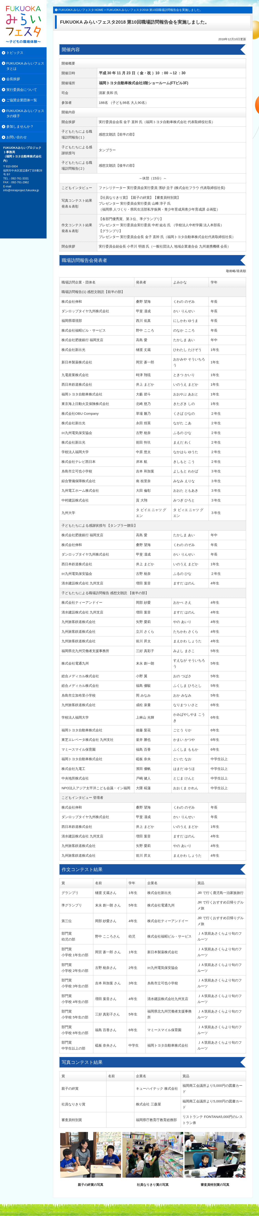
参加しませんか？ (20, 126)
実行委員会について (21, 90)
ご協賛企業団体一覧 (21, 100)
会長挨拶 (13, 79)
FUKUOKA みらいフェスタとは (25, 65)
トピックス (14, 53)
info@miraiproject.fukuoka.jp (21, 190)
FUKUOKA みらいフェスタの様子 (25, 113)
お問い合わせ (16, 137)
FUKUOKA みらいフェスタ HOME (81, 10)
